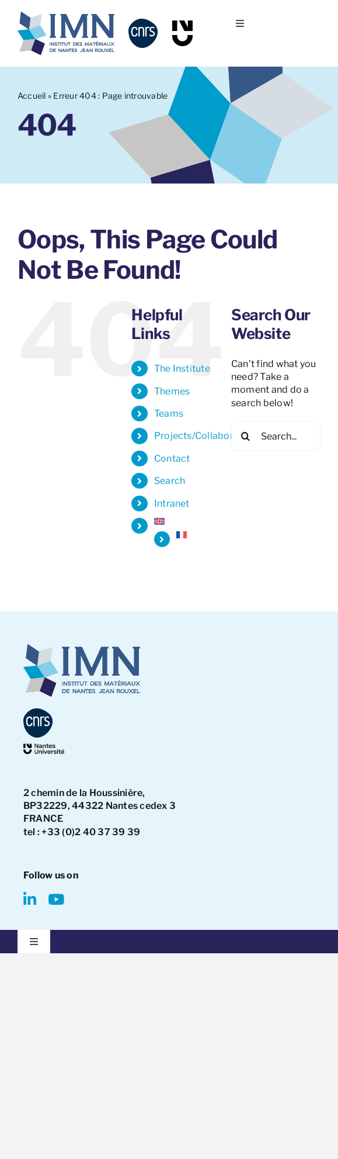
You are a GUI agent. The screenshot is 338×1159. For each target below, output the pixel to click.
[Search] (245, 436)
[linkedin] (29, 899)
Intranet (172, 503)
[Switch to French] (195, 534)
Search (169, 480)
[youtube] (56, 899)
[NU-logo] (182, 24)
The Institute (182, 368)
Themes (172, 391)
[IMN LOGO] (66, 16)
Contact (172, 458)
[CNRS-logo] (143, 23)
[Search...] (275, 436)
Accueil (32, 96)
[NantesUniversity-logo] (43, 747)
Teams (168, 413)
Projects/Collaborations (208, 435)
